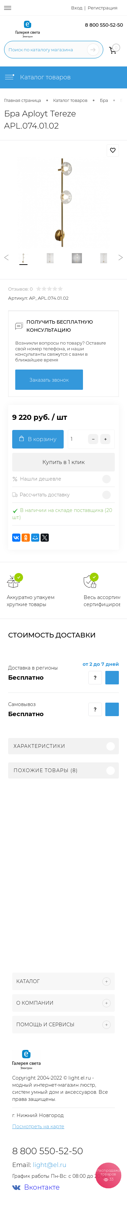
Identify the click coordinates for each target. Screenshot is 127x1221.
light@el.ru (49, 1165)
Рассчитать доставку (41, 495)
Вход (76, 7)
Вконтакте (36, 1187)
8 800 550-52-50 (104, 25)
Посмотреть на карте (38, 1126)
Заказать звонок (49, 380)
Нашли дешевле (36, 479)
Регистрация (103, 7)
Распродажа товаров (108, 1175)
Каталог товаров (37, 77)
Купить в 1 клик (63, 462)
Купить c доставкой (112, 677)
